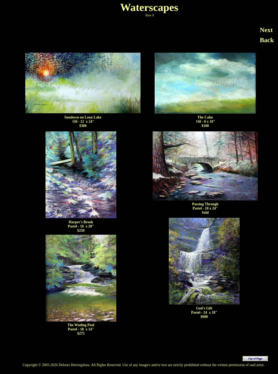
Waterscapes (149, 7)
